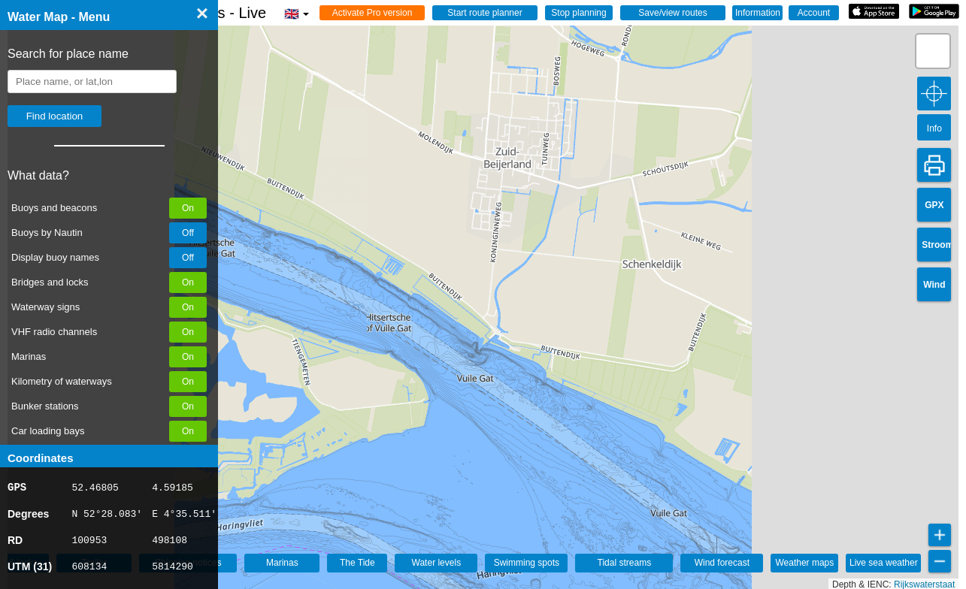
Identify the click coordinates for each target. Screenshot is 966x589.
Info (934, 128)
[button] (932, 51)
